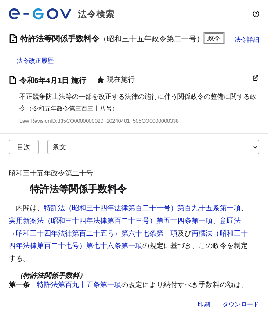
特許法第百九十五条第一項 (79, 284)
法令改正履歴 (35, 60)
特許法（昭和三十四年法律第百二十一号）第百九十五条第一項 (142, 208)
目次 (23, 147)
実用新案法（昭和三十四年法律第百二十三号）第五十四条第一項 (111, 220)
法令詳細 (247, 39)
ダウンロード (240, 304)
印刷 (204, 304)
